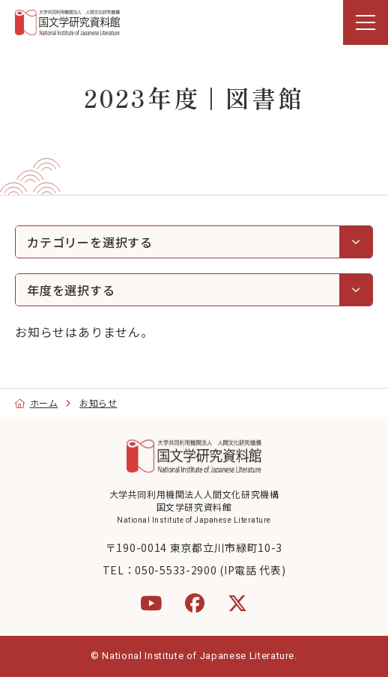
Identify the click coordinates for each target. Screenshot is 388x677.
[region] (194, 22)
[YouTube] (151, 603)
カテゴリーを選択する (199, 242)
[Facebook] (195, 603)
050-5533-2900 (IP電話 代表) (210, 569)
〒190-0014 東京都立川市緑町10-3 (194, 547)
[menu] (365, 22)
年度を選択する (199, 290)
